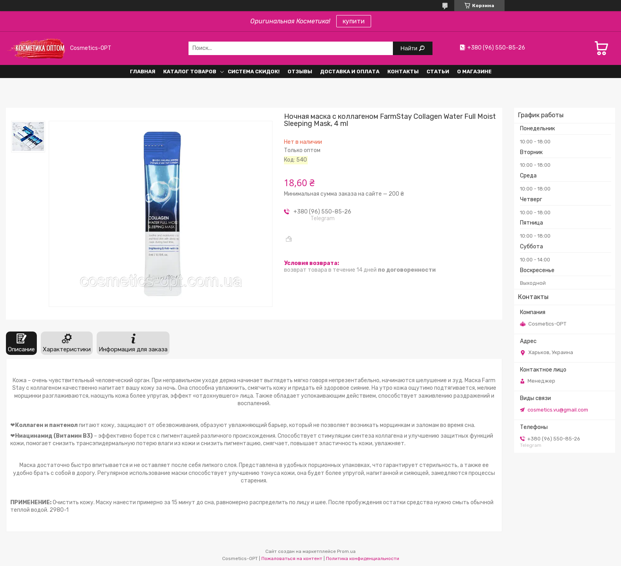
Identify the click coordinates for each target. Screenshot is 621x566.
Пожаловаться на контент (291, 558)
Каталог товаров (189, 71)
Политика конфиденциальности (362, 558)
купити (354, 21)
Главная (142, 71)
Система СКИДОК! (254, 71)
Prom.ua (346, 551)
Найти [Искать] (409, 48)
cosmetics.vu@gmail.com (558, 410)
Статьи (438, 71)
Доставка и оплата (349, 71)
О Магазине (474, 71)
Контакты (403, 71)
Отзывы (300, 71)
